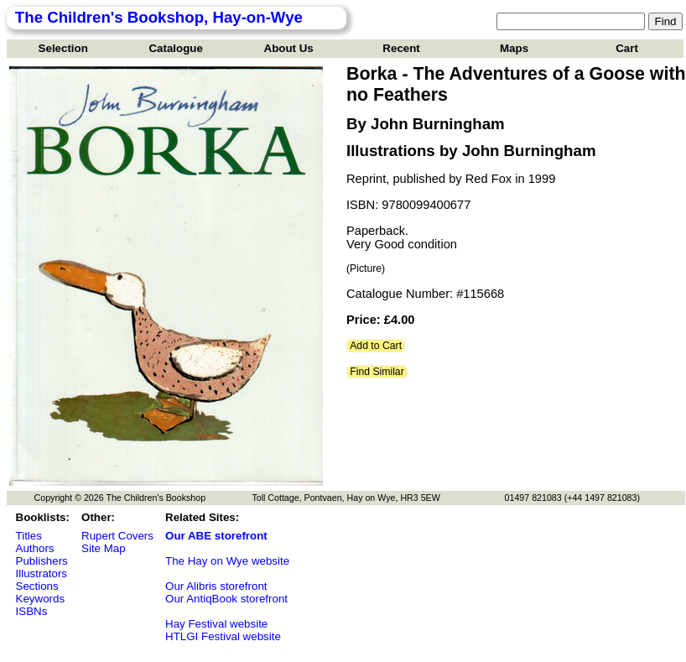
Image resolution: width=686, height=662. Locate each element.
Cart (627, 48)
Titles (29, 535)
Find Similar (377, 372)
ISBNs (32, 611)
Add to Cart (376, 346)
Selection (63, 48)
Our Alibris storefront (216, 586)
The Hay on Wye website (227, 561)
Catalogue (175, 48)
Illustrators (41, 573)
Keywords (40, 598)
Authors (35, 548)
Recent (400, 48)
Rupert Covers (117, 535)
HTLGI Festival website (223, 636)
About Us (289, 48)
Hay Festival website (216, 624)
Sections (37, 586)
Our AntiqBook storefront (226, 598)
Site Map (103, 548)
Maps (514, 48)
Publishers (42, 561)
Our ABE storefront (216, 535)
